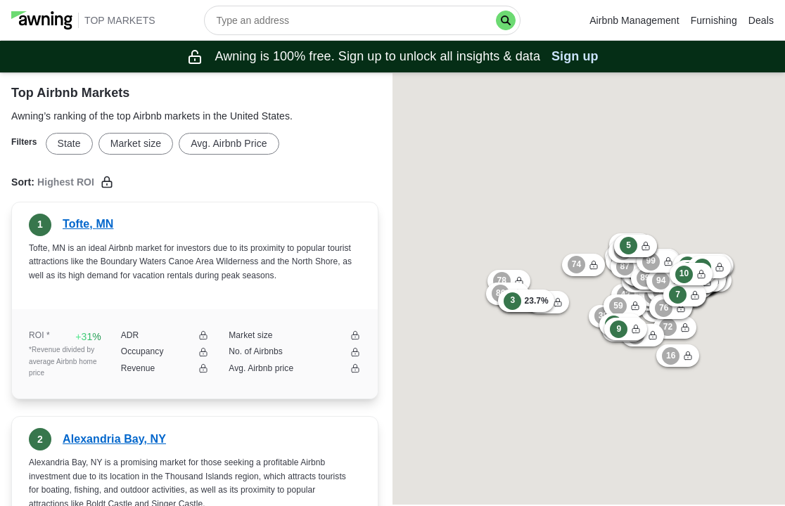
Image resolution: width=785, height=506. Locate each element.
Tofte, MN (88, 224)
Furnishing (714, 20)
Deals (761, 20)
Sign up (575, 56)
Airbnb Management (634, 20)
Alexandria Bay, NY (114, 439)
